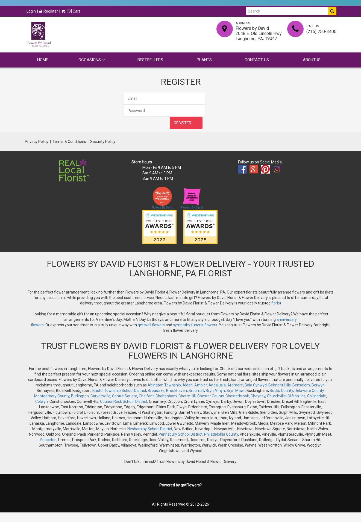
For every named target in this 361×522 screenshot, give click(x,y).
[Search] (287, 11)
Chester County (210, 396)
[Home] (38, 34)
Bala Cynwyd (256, 385)
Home (42, 59)
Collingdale (316, 396)
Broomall (196, 390)
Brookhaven (176, 390)
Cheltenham (166, 396)
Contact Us (257, 59)
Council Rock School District (123, 401)
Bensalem (301, 385)
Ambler (200, 385)
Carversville (100, 396)
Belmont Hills (279, 385)
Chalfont (146, 396)
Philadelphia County (221, 434)
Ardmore (235, 385)
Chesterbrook (237, 396)
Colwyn (41, 401)
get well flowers (151, 325)
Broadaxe (156, 390)
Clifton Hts (296, 396)
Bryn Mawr (236, 390)
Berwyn (318, 385)
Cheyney (258, 396)
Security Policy (102, 141)
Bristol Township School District (119, 390)
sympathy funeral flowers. (196, 325)
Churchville (276, 396)
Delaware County (309, 390)
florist (276, 303)
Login (31, 11)
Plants (204, 59)
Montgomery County (51, 396)
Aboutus (312, 59)
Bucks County (281, 390)
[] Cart (70, 11)
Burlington (80, 396)
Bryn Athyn (215, 390)
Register (48, 11)
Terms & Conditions (69, 141)
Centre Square (124, 396)
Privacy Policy (36, 141)
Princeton (48, 440)
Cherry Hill (187, 396)
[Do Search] (332, 11)
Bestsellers (150, 59)
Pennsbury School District (180, 434)
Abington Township (164, 385)
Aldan (188, 385)
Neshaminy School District (149, 429)
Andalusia (217, 385)
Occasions (89, 59)
